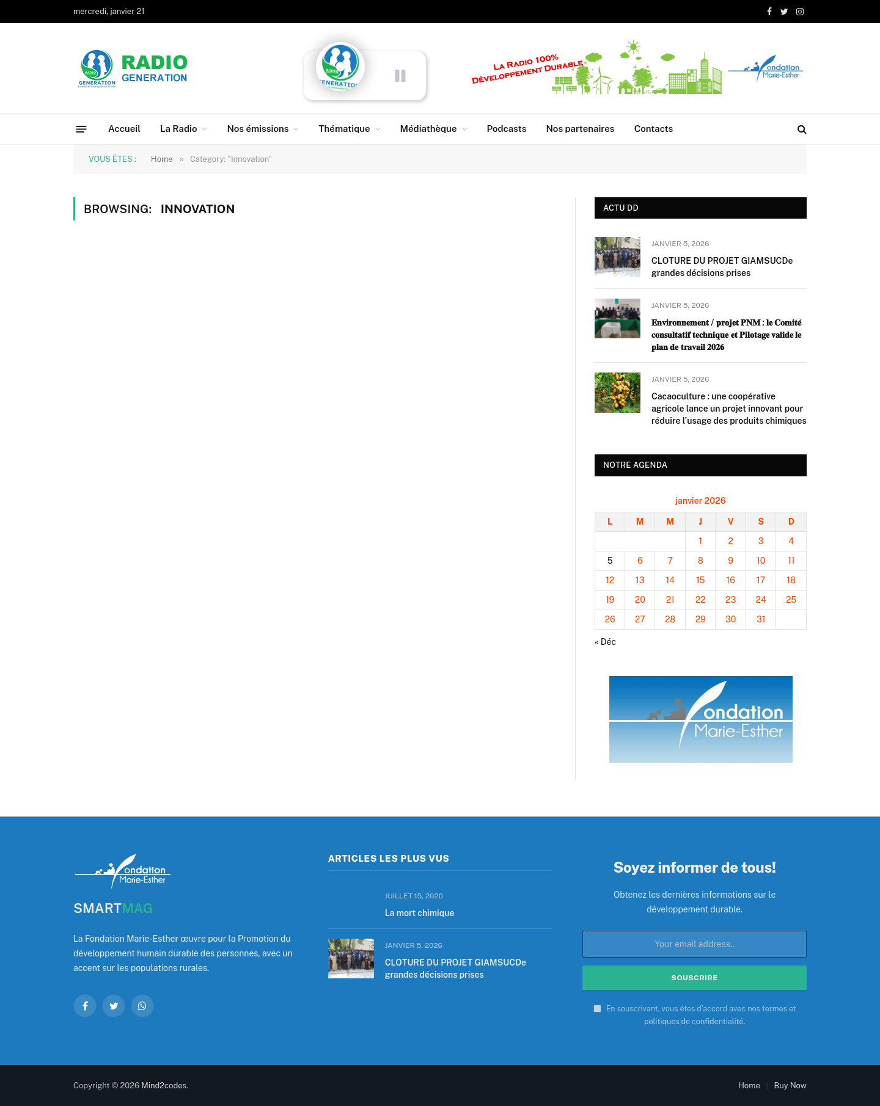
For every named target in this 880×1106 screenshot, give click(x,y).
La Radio (178, 128)
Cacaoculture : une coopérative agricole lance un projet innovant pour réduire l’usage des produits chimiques (729, 408)
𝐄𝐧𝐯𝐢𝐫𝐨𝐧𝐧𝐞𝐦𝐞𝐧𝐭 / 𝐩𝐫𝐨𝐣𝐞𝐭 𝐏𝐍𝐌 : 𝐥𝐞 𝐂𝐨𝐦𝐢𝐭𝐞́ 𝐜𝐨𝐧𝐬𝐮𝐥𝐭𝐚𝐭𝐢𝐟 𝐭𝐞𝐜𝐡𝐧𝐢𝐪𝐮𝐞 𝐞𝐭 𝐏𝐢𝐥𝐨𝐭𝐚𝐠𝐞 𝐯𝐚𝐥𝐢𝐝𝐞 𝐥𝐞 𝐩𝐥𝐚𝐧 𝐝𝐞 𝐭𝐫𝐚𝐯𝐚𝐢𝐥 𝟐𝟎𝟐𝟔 (726, 335)
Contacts (653, 128)
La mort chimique (420, 913)
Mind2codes (163, 1085)
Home (749, 1085)
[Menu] (81, 128)
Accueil (124, 128)
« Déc (605, 642)
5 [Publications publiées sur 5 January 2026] (610, 561)
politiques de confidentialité (693, 1021)
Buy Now (790, 1085)
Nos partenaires (580, 128)
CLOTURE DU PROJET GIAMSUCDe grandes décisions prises (722, 267)
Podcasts (507, 128)
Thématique (344, 128)
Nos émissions (257, 128)
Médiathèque (428, 128)
